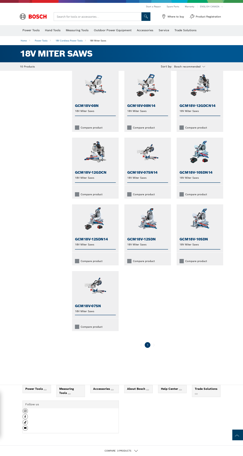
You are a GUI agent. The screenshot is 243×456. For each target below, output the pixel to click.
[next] (154, 351)
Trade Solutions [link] (206, 394)
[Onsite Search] (145, 16)
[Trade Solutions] (196, 399)
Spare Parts (173, 6)
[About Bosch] (147, 395)
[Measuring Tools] (69, 399)
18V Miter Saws (98, 40)
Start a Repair (153, 6)
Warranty (189, 6)
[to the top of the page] (237, 435)
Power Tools (41, 40)
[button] (25, 418)
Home (24, 40)
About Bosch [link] (136, 394)
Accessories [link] (102, 394)
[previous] (141, 351)
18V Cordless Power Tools (69, 40)
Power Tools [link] (34, 394)
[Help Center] (180, 395)
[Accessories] (112, 395)
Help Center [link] (170, 394)
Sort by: (166, 66)
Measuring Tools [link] (66, 396)
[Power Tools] (45, 395)
